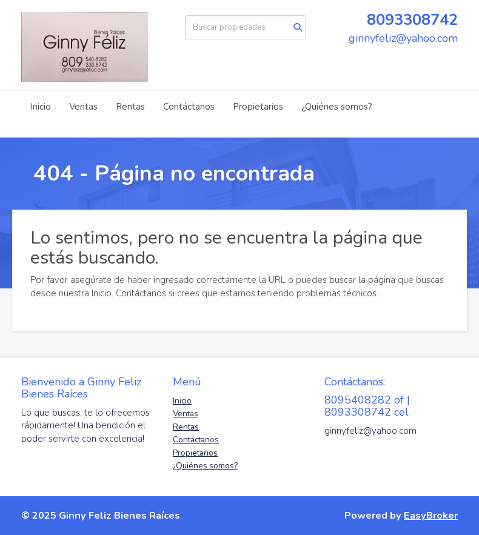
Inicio (40, 107)
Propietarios (258, 107)
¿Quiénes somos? (336, 107)
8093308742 (412, 19)
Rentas (130, 107)
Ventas (83, 107)
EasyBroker (431, 515)
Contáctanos (189, 107)
